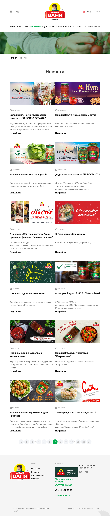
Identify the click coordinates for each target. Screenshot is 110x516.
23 (78, 442)
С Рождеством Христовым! (70, 234)
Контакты (35, 468)
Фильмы (61, 27)
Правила (35, 478)
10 (71, 442)
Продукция (26, 27)
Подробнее (15, 133)
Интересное (36, 27)
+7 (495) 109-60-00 (63, 490)
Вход (98, 11)
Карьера (82, 27)
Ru (84, 11)
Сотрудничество (93, 27)
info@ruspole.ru (62, 495)
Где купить (53, 27)
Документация (37, 475)
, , (66, 483)
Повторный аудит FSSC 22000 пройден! (77, 293)
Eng (89, 11)
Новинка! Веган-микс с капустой (28, 174)
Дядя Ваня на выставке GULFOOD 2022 (77, 174)
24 (83, 442)
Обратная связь (72, 27)
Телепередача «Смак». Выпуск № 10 (75, 412)
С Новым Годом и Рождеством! (27, 293)
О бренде (18, 27)
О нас (12, 27)
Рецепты (45, 27)
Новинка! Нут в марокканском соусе (75, 114)
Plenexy (71, 508)
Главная (13, 58)
